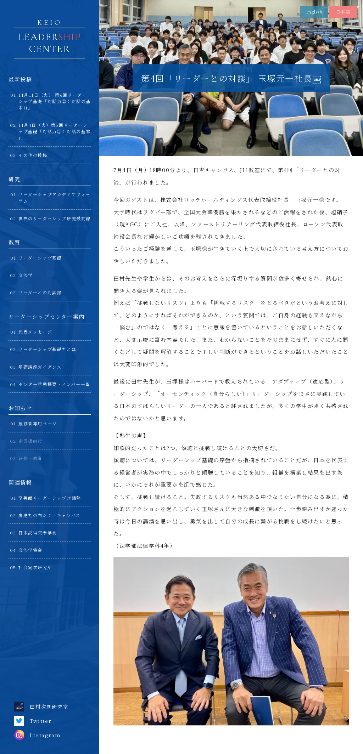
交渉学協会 (30, 550)
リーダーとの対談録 (40, 292)
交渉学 (25, 275)
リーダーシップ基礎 (40, 258)
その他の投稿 (33, 155)
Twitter (32, 721)
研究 (14, 179)
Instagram (37, 735)
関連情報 (20, 482)
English (314, 11)
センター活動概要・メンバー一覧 (54, 384)
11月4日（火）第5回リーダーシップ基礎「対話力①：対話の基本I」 (54, 131)
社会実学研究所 (35, 567)
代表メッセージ (35, 332)
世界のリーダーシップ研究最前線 (54, 218)
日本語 (343, 11)
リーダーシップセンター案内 (47, 316)
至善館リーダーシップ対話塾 (49, 498)
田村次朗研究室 (41, 707)
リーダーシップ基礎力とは (47, 349)
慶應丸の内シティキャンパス (49, 515)
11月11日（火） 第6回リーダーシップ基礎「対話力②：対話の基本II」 (54, 101)
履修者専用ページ (37, 423)
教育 (14, 242)
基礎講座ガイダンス (40, 367)
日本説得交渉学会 (37, 532)
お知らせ (20, 408)
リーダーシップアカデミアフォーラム (54, 197)
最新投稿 (20, 79)
